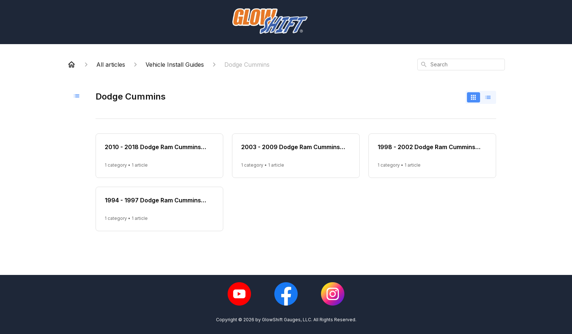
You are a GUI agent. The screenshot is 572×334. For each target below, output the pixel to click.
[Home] (71, 64)
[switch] (480, 97)
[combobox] (461, 64)
